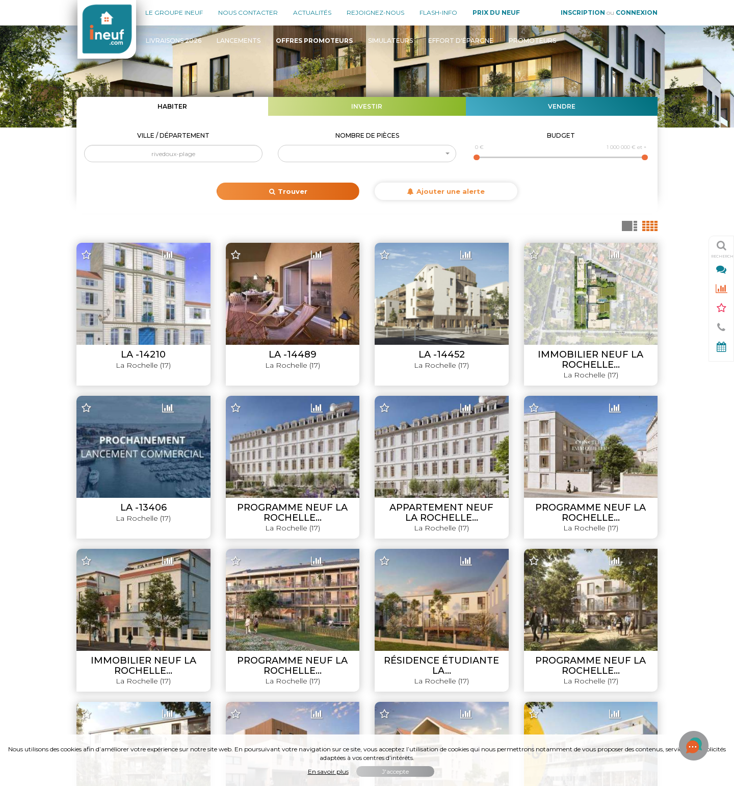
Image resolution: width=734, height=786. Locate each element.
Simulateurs (390, 40)
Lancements (238, 40)
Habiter (172, 106)
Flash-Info (438, 12)
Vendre (561, 106)
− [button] (90, 266)
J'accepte (395, 771)
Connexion (637, 12)
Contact (90, 652)
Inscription (583, 12)
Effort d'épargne (460, 40)
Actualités (312, 12)
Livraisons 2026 (173, 40)
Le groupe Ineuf (174, 12)
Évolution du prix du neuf (615, 670)
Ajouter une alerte (446, 191)
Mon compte (98, 670)
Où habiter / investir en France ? (603, 686)
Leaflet (447, 539)
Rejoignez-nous (375, 12)
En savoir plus (328, 771)
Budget (561, 135)
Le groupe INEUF (106, 584)
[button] (367, 153)
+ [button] (90, 251)
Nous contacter (248, 12)
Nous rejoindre (101, 635)
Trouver (288, 191)
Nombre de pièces (367, 135)
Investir (366, 106)
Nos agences (99, 601)
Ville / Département (173, 135)
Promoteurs (532, 40)
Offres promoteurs (625, 618)
